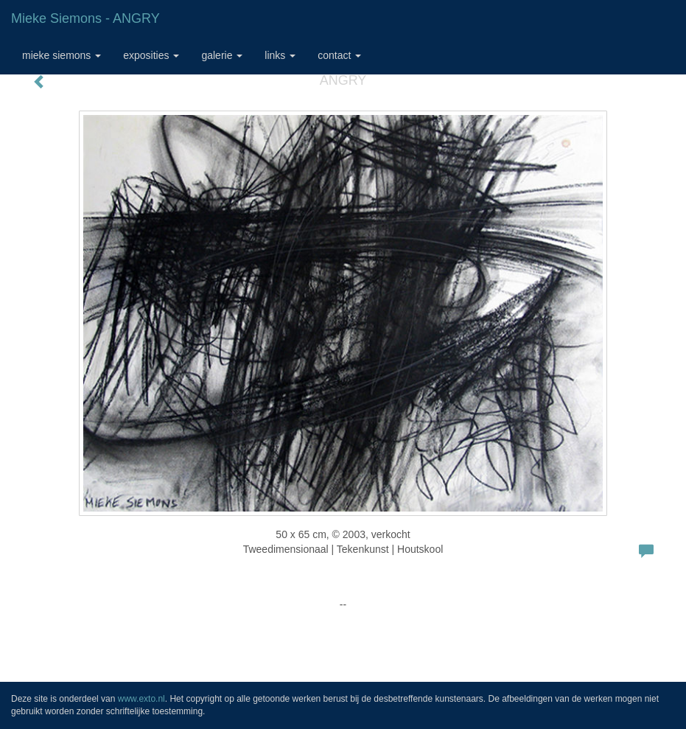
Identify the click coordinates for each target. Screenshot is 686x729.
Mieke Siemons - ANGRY (85, 18)
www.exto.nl (141, 699)
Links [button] (280, 55)
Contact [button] (339, 55)
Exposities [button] (151, 55)
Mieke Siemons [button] (61, 55)
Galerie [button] (221, 55)
